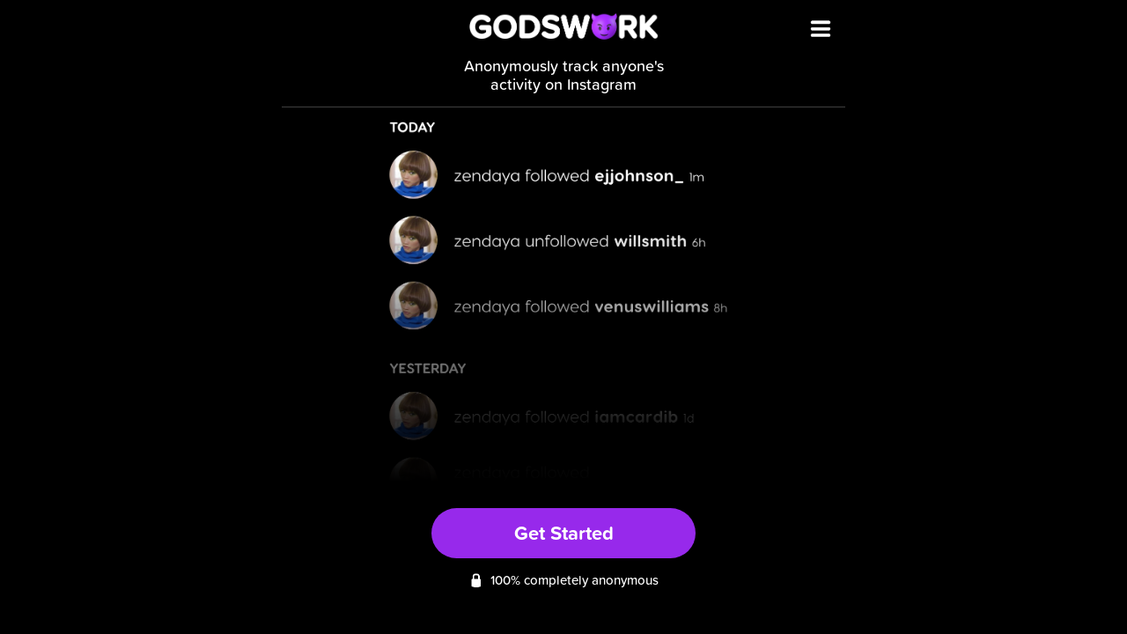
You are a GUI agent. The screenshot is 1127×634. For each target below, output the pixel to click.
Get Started (564, 533)
